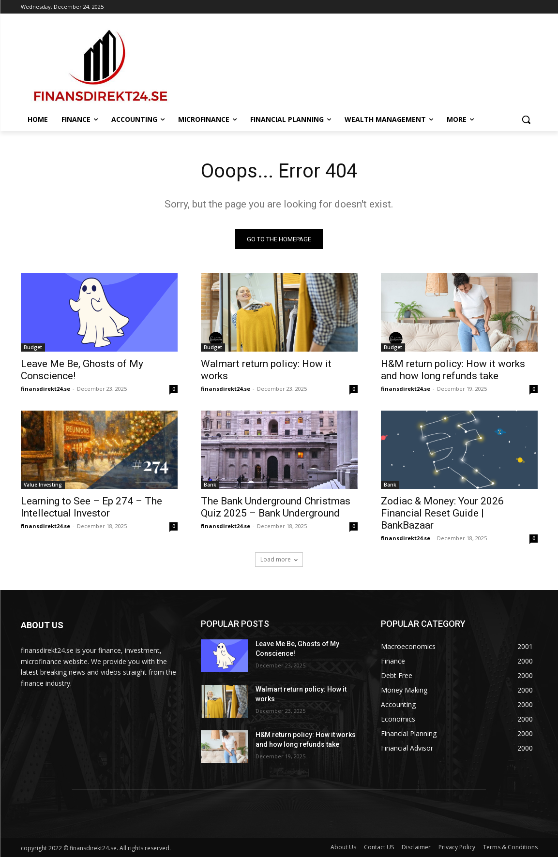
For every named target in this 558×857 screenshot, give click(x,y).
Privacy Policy (456, 847)
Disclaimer (416, 847)
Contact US (379, 847)
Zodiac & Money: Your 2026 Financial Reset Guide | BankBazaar (442, 513)
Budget (33, 347)
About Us (343, 847)
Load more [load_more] (279, 559)
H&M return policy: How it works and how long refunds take (453, 370)
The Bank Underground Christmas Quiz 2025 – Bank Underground (275, 507)
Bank (210, 484)
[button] (526, 119)
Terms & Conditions (510, 847)
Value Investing (43, 484)
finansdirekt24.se (45, 388)
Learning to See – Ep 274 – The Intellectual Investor (91, 507)
